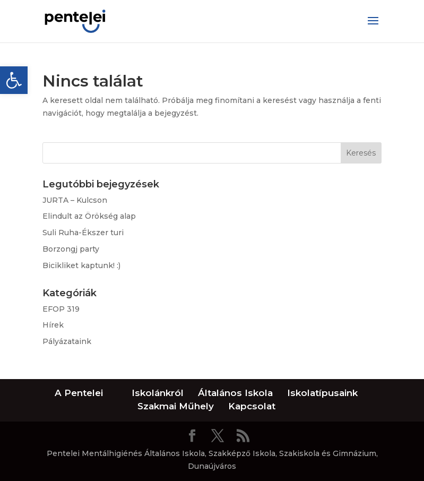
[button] (14, 80)
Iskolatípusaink (322, 393)
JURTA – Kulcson (74, 200)
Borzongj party (70, 249)
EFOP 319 (61, 309)
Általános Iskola (235, 393)
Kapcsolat (251, 406)
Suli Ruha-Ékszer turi (83, 232)
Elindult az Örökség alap (89, 216)
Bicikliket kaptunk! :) (81, 265)
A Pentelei (79, 393)
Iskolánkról (158, 393)
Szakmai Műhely (175, 406)
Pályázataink (66, 341)
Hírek (53, 325)
